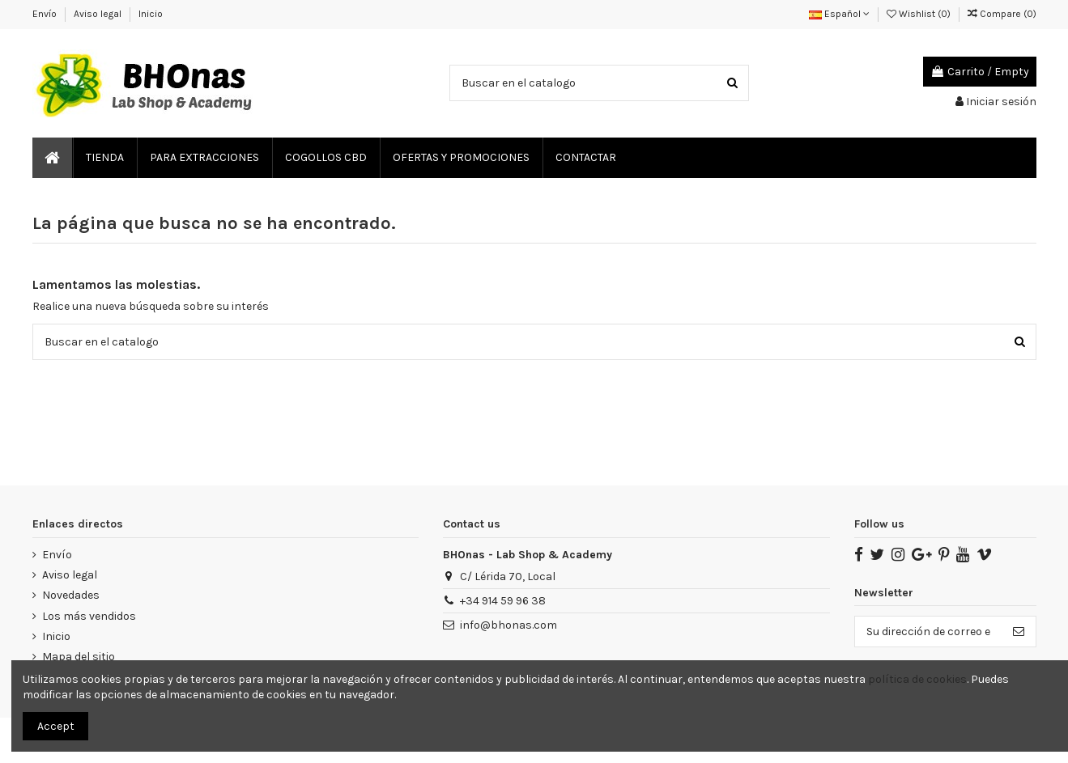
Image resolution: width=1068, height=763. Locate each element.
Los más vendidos (89, 616)
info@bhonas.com (508, 625)
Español (839, 13)
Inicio (150, 13)
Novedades (71, 595)
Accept (55, 726)
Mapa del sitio (78, 656)
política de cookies (917, 679)
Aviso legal (99, 13)
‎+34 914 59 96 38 (503, 601)
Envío (45, 13)
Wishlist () (920, 13)
